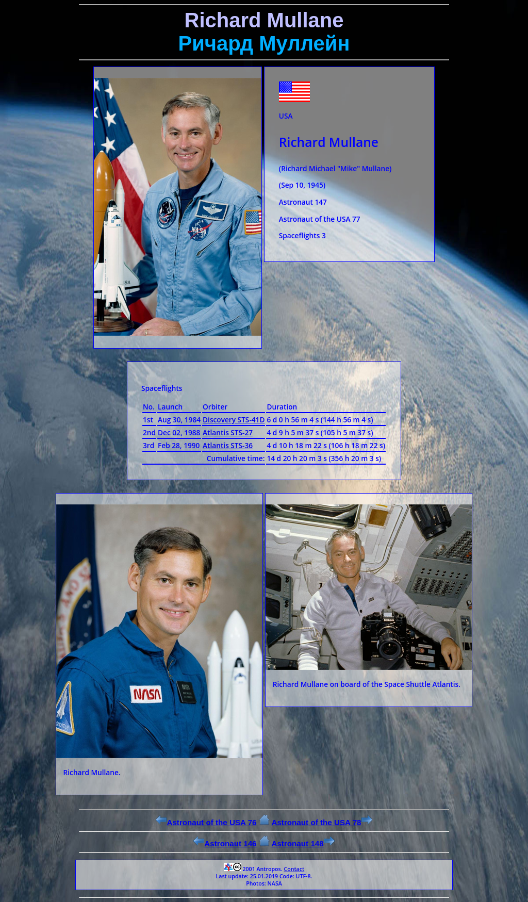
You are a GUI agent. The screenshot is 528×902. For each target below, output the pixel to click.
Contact (294, 869)
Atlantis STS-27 (228, 432)
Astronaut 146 (224, 843)
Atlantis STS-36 (228, 445)
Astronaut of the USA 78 (321, 822)
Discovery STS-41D (234, 419)
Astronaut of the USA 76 (206, 822)
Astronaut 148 (302, 843)
